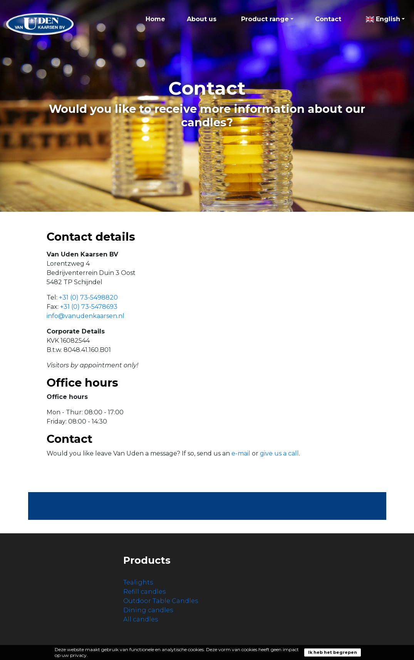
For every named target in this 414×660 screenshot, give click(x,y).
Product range (265, 19)
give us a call (279, 453)
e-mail (240, 453)
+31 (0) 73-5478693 (88, 306)
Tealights (138, 582)
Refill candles (144, 591)
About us (201, 19)
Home (155, 19)
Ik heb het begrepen (332, 652)
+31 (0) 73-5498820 (88, 297)
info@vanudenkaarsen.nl (85, 316)
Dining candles (148, 610)
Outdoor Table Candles (160, 601)
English (383, 19)
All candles (140, 619)
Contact (328, 19)
